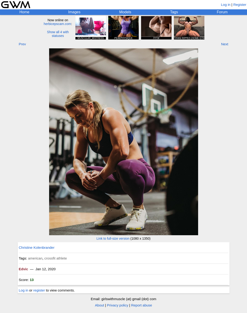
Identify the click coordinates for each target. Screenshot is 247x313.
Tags (174, 12)
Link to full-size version (113, 238)
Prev (22, 44)
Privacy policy (117, 305)
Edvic (23, 269)
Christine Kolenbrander (36, 247)
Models (125, 12)
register (39, 290)
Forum (222, 12)
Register (239, 5)
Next (224, 44)
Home (24, 12)
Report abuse (141, 305)
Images (74, 12)
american (35, 258)
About (99, 305)
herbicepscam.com (57, 24)
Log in (225, 5)
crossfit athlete (55, 258)
